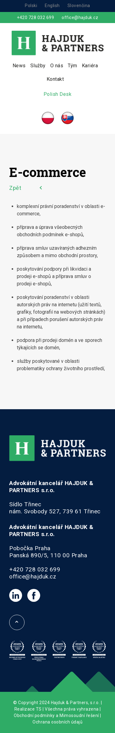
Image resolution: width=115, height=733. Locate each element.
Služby (38, 66)
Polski (31, 5)
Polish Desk (58, 94)
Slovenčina (78, 5)
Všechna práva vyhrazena (72, 709)
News (19, 66)
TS (39, 709)
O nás (56, 66)
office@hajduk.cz (80, 17)
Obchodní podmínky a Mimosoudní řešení (56, 715)
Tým (72, 66)
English (52, 5)
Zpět (15, 188)
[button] (12, 720)
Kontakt (55, 79)
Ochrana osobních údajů (57, 721)
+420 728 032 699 (35, 17)
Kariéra (90, 66)
